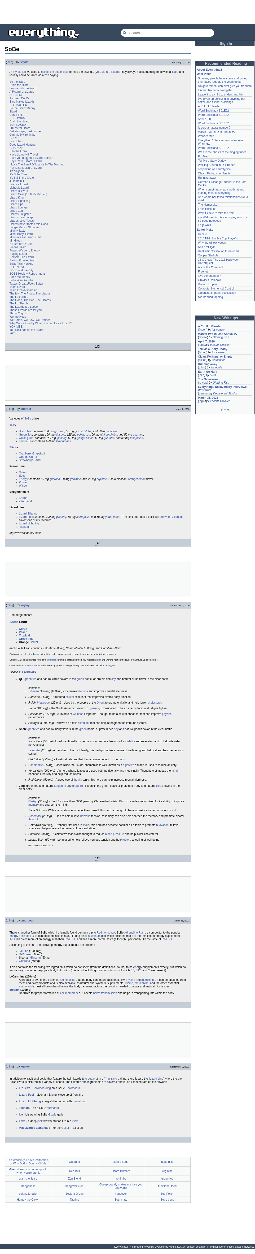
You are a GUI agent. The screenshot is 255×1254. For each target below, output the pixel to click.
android (26, 409)
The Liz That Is (18, 303)
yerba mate (112, 517)
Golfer (65, 1127)
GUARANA (16, 148)
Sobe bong (167, 1199)
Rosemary (34, 816)
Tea (11, 425)
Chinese (78, 714)
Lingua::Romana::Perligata (215, 90)
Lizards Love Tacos (21, 220)
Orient (101, 702)
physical (167, 714)
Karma (23, 498)
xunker (25, 1066)
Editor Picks (205, 229)
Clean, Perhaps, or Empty (214, 173)
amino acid (30, 665)
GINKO (14, 138)
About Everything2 (209, 69)
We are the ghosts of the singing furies (222, 152)
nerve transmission (105, 993)
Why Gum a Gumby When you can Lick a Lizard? (40, 323)
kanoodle (216, 367)
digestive (128, 765)
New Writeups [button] (226, 318)
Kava (31, 741)
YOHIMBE (15, 326)
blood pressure (114, 834)
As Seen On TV (19, 98)
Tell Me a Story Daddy (212, 160)
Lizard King (16, 197)
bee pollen (136, 438)
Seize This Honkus (21, 263)
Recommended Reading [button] (226, 63)
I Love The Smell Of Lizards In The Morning (36, 164)
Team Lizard (17, 287)
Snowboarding (42, 1088)
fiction (202, 329)
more (225, 409)
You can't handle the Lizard (26, 330)
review (203, 337)
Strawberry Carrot (30, 460)
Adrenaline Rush (134, 932)
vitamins (113, 970)
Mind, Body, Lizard (21, 234)
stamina (83, 691)
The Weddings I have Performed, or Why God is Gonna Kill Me (28, 1162)
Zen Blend (25, 501)
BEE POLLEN (18, 105)
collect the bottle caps (54, 72)
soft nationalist (28, 1193)
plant (36, 654)
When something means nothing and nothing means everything (221, 191)
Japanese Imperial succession (217, 292)
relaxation (162, 825)
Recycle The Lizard (21, 257)
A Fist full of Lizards (21, 91)
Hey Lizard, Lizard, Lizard (25, 161)
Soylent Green (75, 1193)
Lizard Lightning (29, 523)
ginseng (59, 431)
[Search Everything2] (167, 33)
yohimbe (75, 479)
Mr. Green (15, 240)
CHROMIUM (17, 118)
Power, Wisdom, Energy (24, 250)
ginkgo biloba (83, 431)
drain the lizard (28, 1178)
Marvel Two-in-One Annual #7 (216, 132)
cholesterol (154, 702)
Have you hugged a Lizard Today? (31, 158)
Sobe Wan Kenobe (21, 280)
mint (77, 750)
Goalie (52, 1114)
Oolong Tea (26, 438)
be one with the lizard (22, 88)
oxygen (111, 665)
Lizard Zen (16, 210)
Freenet (203, 271)
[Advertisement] (127, 11)
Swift (213, 375)
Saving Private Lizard (22, 260)
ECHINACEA (17, 124)
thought (33, 819)
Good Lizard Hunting (22, 144)
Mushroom (44, 702)
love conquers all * (209, 275)
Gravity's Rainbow (209, 280)
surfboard (53, 1108)
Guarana (24, 961)
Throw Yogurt (17, 313)
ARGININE (16, 95)
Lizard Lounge (18, 207)
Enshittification (207, 209)
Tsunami (24, 526)
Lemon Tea (26, 441)
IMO (12, 939)
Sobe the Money (19, 277)
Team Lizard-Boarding (23, 290)
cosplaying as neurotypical (214, 169)
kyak (75, 1121)
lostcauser (218, 329)
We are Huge (17, 316)
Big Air (13, 111)
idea (9, 62)
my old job (19, 72)
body (121, 759)
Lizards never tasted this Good (28, 224)
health (78, 779)
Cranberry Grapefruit (32, 453)
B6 (132, 970)
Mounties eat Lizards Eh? (25, 237)
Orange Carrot (28, 456)
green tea (30, 679)
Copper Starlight (208, 255)
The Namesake (207, 204)
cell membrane (69, 993)
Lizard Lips (16, 204)
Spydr (24, 62)
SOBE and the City (21, 270)
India (86, 825)
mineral (52, 659)
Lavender (34, 750)
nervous (85, 816)
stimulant (83, 723)
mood (172, 810)
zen (46, 75)
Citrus (23, 629)
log (201, 344)
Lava (22, 1121)
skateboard (80, 1101)
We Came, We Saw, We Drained (29, 320)
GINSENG (15, 141)
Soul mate (120, 1199)
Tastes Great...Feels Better (26, 283)
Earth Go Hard (207, 371)
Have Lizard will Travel (23, 154)
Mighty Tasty (17, 230)
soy (113, 679)
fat (99, 659)
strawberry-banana (172, 517)
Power (23, 482)
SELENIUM (16, 267)
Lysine (129, 983)
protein (112, 986)
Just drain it (16, 181)
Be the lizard (17, 81)
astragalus (82, 517)
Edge (22, 475)
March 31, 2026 (208, 397)
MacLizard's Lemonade (34, 1127)
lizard (175, 72)
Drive (22, 472)
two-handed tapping (210, 297)
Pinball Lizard (17, 247)
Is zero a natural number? (214, 127)
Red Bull (31, 936)
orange (132, 479)
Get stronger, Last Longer (25, 131)
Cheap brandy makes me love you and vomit (120, 1186)
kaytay (25, 605)
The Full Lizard (18, 296)
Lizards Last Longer (21, 217)
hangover (121, 1193)
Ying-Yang (110, 1078)
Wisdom (24, 485)
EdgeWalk (204, 225)
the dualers (90, 1078)
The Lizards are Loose (23, 306)
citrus (159, 785)
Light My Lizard (19, 187)
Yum (12, 333)
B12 (138, 970)
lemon (141, 479)
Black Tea (25, 431)
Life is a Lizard (18, 184)
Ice (21, 1114)
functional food (167, 1186)
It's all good (16, 171)
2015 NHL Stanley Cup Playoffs (218, 238)
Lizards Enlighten (20, 214)
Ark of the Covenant (210, 267)
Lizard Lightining (19, 201)
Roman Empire (207, 284)
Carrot (34, 642)
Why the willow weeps (212, 242)
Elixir (12, 447)
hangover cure (75, 1186)
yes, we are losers (107, 72)
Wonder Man (206, 136)
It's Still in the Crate (21, 177)
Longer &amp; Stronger (24, 227)
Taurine (23, 951)
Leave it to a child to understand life (220, 94)
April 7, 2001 (206, 119)
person (203, 393)
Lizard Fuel (26, 517)
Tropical (24, 635)
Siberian (33, 691)
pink (40, 1121)
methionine (148, 980)
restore (127, 839)
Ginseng (35, 957)
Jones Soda (120, 1161)
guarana (112, 431)
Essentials (27, 672)
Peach (23, 632)
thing (10, 409)
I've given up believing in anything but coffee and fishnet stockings (221, 100)
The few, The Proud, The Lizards (30, 293)
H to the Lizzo (18, 151)
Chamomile (35, 765)
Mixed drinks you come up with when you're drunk (28, 1171)
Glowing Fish (221, 337)
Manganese (28, 1186)
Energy (23, 479)
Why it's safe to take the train (216, 213)
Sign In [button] (226, 44)
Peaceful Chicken (219, 344)
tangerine (60, 785)
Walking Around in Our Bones (216, 165)
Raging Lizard (18, 253)
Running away (207, 177)
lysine (131, 980)
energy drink (17, 936)
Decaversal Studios (225, 393)
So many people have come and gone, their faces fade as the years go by (222, 80)
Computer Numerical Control (216, 288)
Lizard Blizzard (18, 191)
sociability (129, 741)
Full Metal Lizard (19, 128)
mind (174, 770)
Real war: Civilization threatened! (218, 251)
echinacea (83, 434)
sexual (70, 697)
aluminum (94, 936)
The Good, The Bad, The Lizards (30, 300)
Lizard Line (156, 1078)
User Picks (204, 74)
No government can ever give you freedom (225, 86)
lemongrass (63, 441)
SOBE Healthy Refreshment (27, 273)
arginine (102, 479)
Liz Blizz (24, 1088)
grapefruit (78, 785)
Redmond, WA (106, 932)
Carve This (16, 115)
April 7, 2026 (206, 341)
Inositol (14, 989)
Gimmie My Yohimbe (22, 134)
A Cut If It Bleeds (208, 106)
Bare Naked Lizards (21, 101)
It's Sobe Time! (18, 174)
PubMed (203, 156)
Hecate (202, 234)
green (80, 679)
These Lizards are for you (25, 310)
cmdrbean (27, 920)
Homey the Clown (28, 1199)
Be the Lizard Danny (22, 108)
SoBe (27, 418)
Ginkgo (32, 801)
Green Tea (25, 434)
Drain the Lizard (19, 121)
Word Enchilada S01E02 (213, 110)
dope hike (167, 1161)
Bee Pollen (167, 1193)
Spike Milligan (206, 247)
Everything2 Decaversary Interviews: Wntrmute (222, 388)
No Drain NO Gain (20, 244)
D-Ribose (25, 954)
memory (33, 804)
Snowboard (73, 1088)
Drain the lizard (19, 85)
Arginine (167, 1171)
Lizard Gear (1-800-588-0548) (28, 194)
